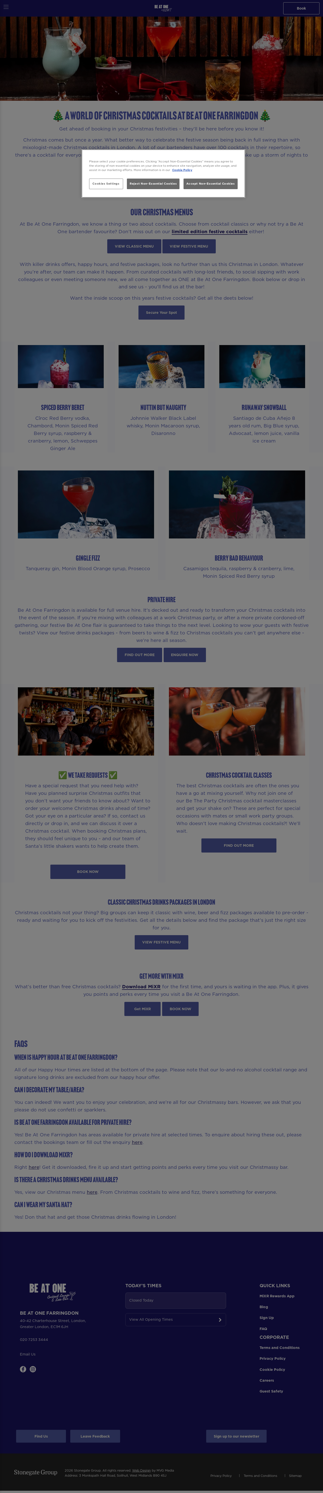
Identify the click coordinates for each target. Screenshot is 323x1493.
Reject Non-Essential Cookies (153, 184)
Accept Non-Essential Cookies (210, 184)
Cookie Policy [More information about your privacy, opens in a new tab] (182, 170)
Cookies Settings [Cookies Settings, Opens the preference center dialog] (105, 184)
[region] (163, 173)
